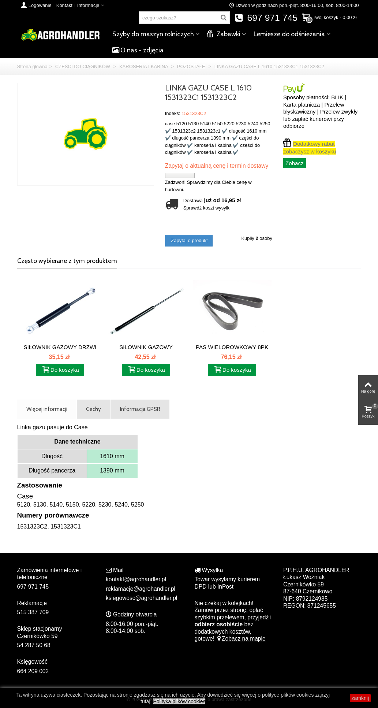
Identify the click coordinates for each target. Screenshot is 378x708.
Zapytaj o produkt (189, 240)
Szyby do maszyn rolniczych (153, 34)
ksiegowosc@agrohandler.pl (141, 598)
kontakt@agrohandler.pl (136, 579)
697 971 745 (265, 18)
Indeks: (172, 113)
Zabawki (223, 34)
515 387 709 (33, 612)
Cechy (93, 408)
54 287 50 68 (33, 645)
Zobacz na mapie (240, 638)
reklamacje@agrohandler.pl (140, 589)
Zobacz (294, 163)
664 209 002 (33, 671)
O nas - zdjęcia (138, 50)
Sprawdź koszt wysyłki (207, 208)
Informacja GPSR (140, 408)
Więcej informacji (46, 408)
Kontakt (64, 5)
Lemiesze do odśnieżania (289, 34)
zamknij (360, 698)
